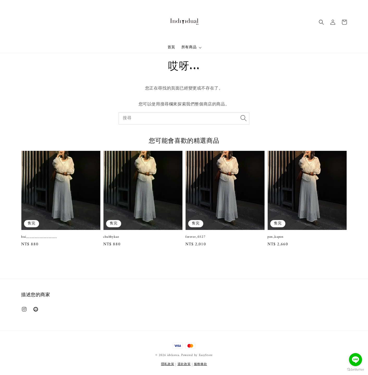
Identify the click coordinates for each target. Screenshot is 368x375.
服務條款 (200, 364)
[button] (321, 22)
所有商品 (189, 47)
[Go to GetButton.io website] (355, 369)
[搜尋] (243, 118)
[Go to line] (355, 359)
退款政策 (184, 364)
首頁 (171, 47)
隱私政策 (167, 364)
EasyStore (206, 355)
